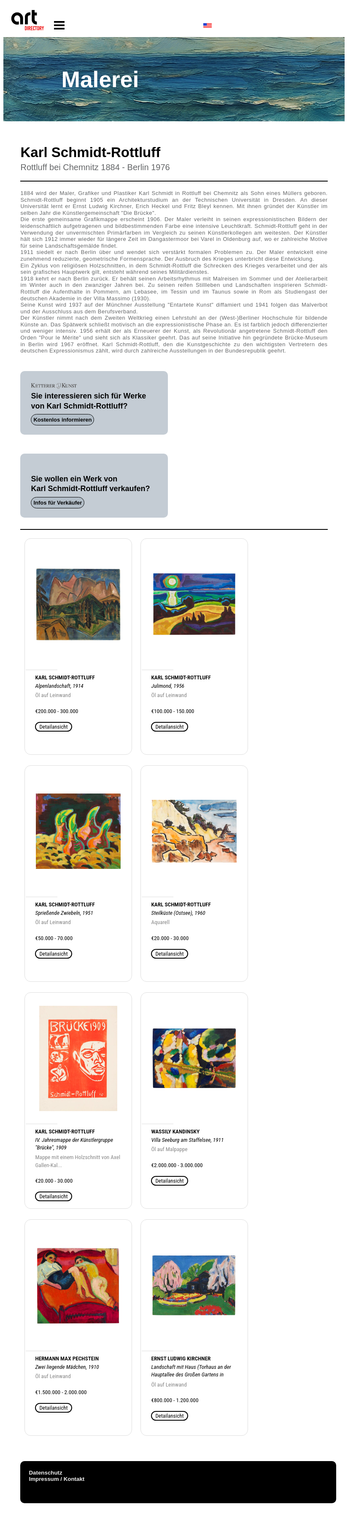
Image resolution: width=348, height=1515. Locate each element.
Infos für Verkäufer (57, 503)
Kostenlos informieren (62, 420)
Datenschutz (45, 1473)
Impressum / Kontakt (56, 1479)
